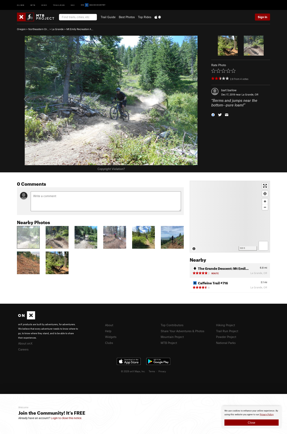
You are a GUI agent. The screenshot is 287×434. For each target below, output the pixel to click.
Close (251, 422)
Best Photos (127, 17)
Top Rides (144, 17)
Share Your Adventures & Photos (182, 331)
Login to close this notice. (66, 418)
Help (108, 331)
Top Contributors (172, 325)
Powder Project (226, 337)
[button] (213, 114)
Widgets (110, 337)
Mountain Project (172, 337)
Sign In (262, 17)
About (109, 325)
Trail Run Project (227, 331)
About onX (25, 343)
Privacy (162, 371)
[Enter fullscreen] (265, 186)
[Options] (263, 245)
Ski (73, 5)
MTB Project (169, 343)
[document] (251, 417)
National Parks (226, 343)
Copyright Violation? (111, 169)
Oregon (21, 29)
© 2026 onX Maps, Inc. (133, 371)
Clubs (109, 343)
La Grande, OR (250, 94)
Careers (23, 349)
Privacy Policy (266, 414)
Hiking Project (225, 325)
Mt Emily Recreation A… (79, 29)
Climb (21, 5)
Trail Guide (108, 17)
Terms (152, 371)
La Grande (58, 29)
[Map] (230, 216)
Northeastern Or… (38, 29)
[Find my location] (265, 193)
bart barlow (229, 90)
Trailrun (59, 5)
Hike (44, 5)
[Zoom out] (265, 207)
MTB (32, 5)
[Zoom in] (265, 201)
